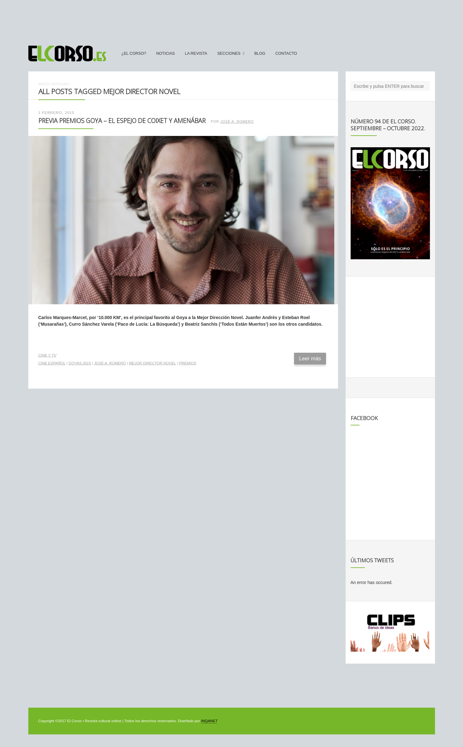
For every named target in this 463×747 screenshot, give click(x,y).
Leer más (310, 359)
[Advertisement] (231, 20)
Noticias (165, 53)
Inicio (43, 84)
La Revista (196, 53)
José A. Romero (237, 121)
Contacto (286, 53)
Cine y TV (47, 355)
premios (187, 363)
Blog (259, 53)
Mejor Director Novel (152, 363)
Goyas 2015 (80, 363)
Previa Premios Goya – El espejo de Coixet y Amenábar (122, 120)
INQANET (209, 721)
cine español (52, 363)
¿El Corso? (133, 53)
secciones (228, 53)
